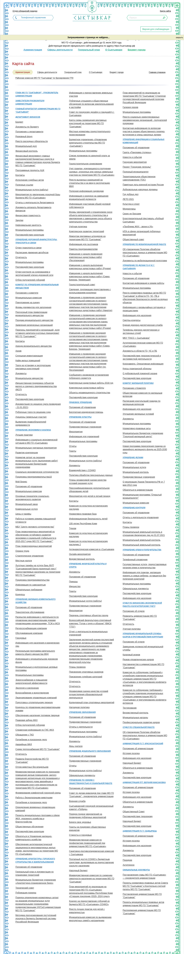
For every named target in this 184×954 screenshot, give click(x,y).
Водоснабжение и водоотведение (32, 693)
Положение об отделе (134, 611)
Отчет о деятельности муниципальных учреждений (88, 633)
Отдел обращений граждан (25, 11)
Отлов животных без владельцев (31, 767)
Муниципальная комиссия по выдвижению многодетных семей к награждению (90, 919)
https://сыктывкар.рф (124, 46)
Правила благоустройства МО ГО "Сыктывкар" (32, 760)
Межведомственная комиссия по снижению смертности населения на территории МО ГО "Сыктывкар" (91, 878)
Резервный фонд (23, 136)
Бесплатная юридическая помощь (86, 412)
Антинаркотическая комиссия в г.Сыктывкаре (91, 549)
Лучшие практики (24, 435)
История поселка (131, 753)
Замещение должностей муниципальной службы (143, 648)
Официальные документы (82, 775)
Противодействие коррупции (29, 235)
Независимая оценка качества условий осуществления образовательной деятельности (88, 694)
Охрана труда (22, 551)
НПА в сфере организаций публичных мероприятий (142, 233)
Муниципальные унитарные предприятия (36, 448)
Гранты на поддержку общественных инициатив (87, 828)
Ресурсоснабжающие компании (31, 628)
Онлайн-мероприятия (80, 554)
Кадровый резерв (131, 654)
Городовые (20, 638)
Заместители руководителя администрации (29, 102)
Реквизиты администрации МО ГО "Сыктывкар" (140, 617)
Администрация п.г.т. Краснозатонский (143, 744)
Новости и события (132, 157)
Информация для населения (137, 315)
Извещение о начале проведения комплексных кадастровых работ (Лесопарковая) (85, 257)
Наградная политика (79, 707)
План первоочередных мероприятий (33, 546)
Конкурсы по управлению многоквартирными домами (37, 709)
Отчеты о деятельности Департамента (34, 202)
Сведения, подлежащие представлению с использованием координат (90, 291)
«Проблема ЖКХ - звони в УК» (138, 226)
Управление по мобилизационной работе (144, 244)
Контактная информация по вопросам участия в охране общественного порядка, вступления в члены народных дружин (144, 131)
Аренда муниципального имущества (33, 346)
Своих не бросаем (132, 213)
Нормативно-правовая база (82, 514)
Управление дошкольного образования (90, 751)
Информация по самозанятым (30, 585)
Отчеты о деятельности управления (141, 517)
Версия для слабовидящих (155, 29)
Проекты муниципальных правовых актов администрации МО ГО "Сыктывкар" (143, 904)
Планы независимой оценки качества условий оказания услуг (87, 482)
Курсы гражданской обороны (137, 368)
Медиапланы (129, 209)
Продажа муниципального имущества (34, 320)
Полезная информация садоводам (86, 191)
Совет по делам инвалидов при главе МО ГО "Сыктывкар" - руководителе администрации (91, 795)
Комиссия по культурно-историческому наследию (88, 507)
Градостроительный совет (82, 284)
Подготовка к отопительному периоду (34, 702)
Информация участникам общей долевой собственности (89, 205)
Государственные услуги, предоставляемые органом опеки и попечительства (144, 566)
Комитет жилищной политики (138, 383)
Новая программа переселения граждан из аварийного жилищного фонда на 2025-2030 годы (145, 449)
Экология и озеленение (27, 688)
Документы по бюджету (27, 127)
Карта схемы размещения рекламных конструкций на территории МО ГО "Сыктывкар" (88, 123)
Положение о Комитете (134, 388)
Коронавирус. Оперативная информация (143, 364)
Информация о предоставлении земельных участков (90, 94)
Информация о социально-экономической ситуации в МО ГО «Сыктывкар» (36, 441)
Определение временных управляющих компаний (35, 809)
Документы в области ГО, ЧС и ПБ (140, 351)
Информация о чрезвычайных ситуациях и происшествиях (144, 309)
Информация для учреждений (84, 436)
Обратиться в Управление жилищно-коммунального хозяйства (33, 838)
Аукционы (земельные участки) (30, 417)
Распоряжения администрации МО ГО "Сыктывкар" (142, 912)
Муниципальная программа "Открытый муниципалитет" (142, 496)
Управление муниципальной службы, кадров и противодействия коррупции (143, 635)
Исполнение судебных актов (29, 180)
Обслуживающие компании (29, 633)
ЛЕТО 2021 (128, 199)
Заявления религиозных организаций (34, 325)
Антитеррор (129, 865)
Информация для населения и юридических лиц (37, 644)
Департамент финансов (27, 117)
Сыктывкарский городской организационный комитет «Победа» (91, 808)
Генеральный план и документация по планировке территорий (34, 873)
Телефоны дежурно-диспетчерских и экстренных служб (141, 331)
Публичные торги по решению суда (33, 412)
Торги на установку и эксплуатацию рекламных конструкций (33, 367)
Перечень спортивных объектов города (88, 615)
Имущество (75, 586)
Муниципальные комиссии (28, 297)
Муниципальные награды (135, 717)
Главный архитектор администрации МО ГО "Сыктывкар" (37, 110)
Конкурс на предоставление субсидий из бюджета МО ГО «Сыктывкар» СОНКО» (89, 903)
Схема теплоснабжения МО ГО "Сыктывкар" (37, 749)
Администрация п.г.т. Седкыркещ (140, 831)
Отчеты (72, 446)
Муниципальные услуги (134, 467)
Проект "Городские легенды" (137, 167)
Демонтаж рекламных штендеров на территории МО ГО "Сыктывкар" (87, 238)
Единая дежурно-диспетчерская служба (143, 325)
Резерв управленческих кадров (138, 659)
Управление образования (82, 712)
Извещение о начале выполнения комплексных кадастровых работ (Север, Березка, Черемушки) (89, 276)
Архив (18, 351)
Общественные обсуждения (29, 826)
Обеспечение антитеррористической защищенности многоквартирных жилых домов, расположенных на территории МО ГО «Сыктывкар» (36, 849)
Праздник (127, 860)
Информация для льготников (83, 244)
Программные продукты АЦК (29, 170)
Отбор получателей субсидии (30, 725)
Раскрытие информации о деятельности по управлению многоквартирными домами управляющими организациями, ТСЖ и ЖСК (37, 620)
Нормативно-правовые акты (137, 428)
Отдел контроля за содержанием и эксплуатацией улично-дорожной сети (34, 273)
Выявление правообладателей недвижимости (30, 423)
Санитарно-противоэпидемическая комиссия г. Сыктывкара (91, 853)
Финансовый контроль (26, 151)
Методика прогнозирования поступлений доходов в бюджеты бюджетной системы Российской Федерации (35, 918)
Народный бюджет (78, 870)
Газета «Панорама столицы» (137, 152)
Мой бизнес (21, 481)
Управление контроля (134, 508)
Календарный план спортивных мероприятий (91, 702)
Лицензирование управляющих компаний (36, 697)
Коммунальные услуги (26, 509)
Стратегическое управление (29, 556)
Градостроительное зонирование (85, 163)
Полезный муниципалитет (136, 172)
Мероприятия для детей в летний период (89, 496)
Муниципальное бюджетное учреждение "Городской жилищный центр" (143, 435)
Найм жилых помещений (27, 360)
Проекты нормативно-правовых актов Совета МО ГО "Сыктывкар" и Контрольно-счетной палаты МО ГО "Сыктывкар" (145, 886)
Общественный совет (133, 239)
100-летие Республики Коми (83, 523)
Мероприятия (75, 431)
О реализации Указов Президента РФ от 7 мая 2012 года (144, 483)
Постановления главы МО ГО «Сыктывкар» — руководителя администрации (144, 876)
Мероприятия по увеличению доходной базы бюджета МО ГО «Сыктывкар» (37, 196)
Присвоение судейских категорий (85, 676)
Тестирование (130, 708)
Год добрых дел (130, 194)
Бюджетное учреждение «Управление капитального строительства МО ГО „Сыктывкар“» (88, 142)
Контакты (20, 175)
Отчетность (21, 257)
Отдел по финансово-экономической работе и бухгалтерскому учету (142, 604)
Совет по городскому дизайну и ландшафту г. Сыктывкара (91, 114)
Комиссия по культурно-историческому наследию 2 (88, 543)
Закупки (19, 220)
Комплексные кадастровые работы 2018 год (91, 383)
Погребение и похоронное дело (31, 739)
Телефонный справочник (33, 17)
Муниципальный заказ (26, 504)
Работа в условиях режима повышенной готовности (35, 520)
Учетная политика (132, 629)
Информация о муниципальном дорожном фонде (36, 660)
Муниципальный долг (26, 146)
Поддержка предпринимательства (32, 580)
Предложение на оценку (27, 302)
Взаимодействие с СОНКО (82, 470)
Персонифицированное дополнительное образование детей (89, 490)
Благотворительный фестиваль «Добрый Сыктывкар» (143, 220)
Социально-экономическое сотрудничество (37, 472)
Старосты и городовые (80, 835)
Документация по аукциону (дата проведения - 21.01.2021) (38, 406)
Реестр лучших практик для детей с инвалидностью (87, 911)
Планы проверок (77, 667)
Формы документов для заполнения (33, 307)
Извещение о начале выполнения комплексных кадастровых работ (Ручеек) (90, 267)
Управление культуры (80, 417)
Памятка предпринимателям (83, 249)
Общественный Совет (134, 811)
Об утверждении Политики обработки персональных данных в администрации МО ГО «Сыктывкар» (145, 252)
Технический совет (24, 888)
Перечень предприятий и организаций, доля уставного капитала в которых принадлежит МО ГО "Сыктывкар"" (37, 333)
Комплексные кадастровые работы (86, 388)
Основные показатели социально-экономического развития (32, 498)
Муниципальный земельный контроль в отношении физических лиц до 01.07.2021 (144, 533)
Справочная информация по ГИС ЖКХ (34, 730)
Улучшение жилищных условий (138, 414)
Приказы (73, 581)
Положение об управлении (28, 486)
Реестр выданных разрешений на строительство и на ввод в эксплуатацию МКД (89, 183)
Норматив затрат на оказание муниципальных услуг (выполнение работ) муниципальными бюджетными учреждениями (36, 462)
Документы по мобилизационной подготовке (145, 260)
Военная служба (77, 801)
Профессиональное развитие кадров (141, 722)
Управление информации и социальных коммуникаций (143, 141)
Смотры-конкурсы (131, 320)
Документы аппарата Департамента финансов (33, 209)
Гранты (72, 451)
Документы (21, 373)
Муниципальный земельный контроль (141, 540)
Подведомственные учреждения (85, 427)
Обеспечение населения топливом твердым (37, 715)
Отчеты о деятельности (81, 727)
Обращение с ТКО (24, 735)
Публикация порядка (25, 892)
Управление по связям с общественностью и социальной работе (90, 781)
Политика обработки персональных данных (91, 475)
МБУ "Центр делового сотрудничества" (34, 527)
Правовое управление (80, 402)
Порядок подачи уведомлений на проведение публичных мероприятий (87, 816)
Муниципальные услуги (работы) (31, 189)
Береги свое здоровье (80, 822)
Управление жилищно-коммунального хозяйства (35, 600)
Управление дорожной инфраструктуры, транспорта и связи (36, 241)
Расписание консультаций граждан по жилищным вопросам (141, 403)
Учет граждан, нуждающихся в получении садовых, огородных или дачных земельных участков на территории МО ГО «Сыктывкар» (91, 171)
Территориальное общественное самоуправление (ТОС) (139, 178)
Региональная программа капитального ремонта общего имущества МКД (35, 652)
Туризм (72, 528)
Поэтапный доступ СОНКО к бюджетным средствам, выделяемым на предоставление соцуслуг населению (91, 862)
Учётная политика (78, 226)
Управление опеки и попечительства (142, 550)
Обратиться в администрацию (138, 490)
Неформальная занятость (28, 225)
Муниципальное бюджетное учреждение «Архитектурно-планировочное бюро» (35, 881)
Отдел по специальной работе (139, 727)
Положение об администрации (138, 748)
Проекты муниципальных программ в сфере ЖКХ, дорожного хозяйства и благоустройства (37, 818)
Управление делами (133, 458)
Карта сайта (165, 11)
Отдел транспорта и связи (28, 247)
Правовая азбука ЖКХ (26, 720)
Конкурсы (20, 594)
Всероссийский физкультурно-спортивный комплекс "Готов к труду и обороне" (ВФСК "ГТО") (90, 623)
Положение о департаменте (29, 131)
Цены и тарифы (23, 514)
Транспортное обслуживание (29, 612)
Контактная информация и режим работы (143, 283)
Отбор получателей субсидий (30, 280)
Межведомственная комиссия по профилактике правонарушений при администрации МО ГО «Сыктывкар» (87, 843)
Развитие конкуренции (26, 452)
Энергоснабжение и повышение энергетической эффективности (31, 681)
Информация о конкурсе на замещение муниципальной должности (88, 197)
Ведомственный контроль (82, 559)
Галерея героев (130, 107)
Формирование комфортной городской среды (38, 793)
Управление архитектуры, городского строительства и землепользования (35, 860)
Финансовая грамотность (28, 215)
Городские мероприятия (135, 162)
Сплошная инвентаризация (29, 355)
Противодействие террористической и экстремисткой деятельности (142, 357)
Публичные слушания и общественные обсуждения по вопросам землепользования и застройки (91, 104)
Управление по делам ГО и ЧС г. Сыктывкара (139, 267)
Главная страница (157, 72)
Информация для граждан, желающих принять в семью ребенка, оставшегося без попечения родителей (144, 575)
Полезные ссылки (24, 185)
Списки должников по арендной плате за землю (89, 157)
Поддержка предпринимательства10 (33, 477)
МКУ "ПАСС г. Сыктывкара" (136, 338)
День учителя (75, 746)
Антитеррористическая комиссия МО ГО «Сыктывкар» (143, 344)
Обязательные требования (28, 589)
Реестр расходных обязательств (31, 141)
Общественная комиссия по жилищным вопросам (142, 394)
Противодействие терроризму (138, 816)
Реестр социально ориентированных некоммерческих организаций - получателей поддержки (145, 120)
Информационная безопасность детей (88, 518)
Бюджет (19, 122)
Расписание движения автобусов (31, 252)
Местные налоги (23, 560)
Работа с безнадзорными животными (34, 797)
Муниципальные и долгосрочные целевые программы (36, 669)
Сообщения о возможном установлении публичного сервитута (89, 376)
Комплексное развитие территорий (86, 231)
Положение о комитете (26, 293)
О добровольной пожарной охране (140, 373)
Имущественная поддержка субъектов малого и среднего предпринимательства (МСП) (36, 386)
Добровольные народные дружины (140, 189)
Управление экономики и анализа (33, 430)
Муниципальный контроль (136, 472)
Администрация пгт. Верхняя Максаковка (144, 782)
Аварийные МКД (23, 744)
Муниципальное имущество (29, 378)
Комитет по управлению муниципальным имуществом (37, 286)
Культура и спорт (131, 204)
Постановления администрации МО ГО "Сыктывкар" (142, 896)
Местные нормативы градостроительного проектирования (89, 133)
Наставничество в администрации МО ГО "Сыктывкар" (143, 666)
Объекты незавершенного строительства (89, 392)
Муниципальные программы (29, 230)
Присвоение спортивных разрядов (86, 672)
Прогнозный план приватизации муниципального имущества (31, 314)
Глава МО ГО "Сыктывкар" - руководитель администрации (36, 94)
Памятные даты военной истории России (143, 184)
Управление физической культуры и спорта (88, 565)
